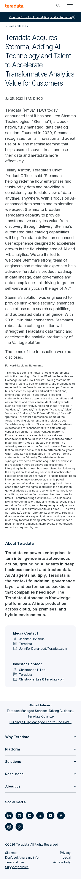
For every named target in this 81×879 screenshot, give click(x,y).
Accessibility (62, 862)
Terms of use (14, 862)
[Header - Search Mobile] (58, 6)
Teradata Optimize (40, 716)
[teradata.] (14, 5)
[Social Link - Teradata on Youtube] (50, 815)
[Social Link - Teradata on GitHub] (19, 815)
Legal (67, 857)
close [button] (73, 17)
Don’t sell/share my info (22, 857)
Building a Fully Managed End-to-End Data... (40, 722)
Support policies (17, 867)
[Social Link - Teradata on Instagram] (9, 827)
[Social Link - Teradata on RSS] (19, 827)
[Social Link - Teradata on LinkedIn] (9, 815)
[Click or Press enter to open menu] (70, 6)
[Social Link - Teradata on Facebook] (61, 815)
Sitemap (11, 853)
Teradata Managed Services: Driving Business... (40, 711)
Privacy (65, 853)
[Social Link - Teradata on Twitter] (40, 815)
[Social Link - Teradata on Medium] (30, 815)
